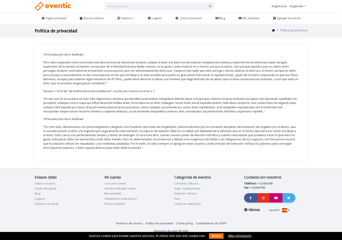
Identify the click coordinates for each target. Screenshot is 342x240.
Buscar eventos (91, 18)
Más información (239, 236)
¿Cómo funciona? (188, 18)
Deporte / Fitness (185, 193)
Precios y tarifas (114, 204)
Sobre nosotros (45, 183)
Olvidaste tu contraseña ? (120, 199)
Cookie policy (184, 223)
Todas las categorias (187, 204)
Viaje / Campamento (187, 188)
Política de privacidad (159, 223)
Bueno (216, 236)
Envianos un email (46, 204)
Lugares (154, 18)
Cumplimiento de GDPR (211, 223)
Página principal (53, 18)
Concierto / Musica (186, 183)
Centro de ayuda (45, 188)
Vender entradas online (120, 188)
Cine (177, 199)
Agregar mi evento (287, 18)
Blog (220, 18)
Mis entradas (249, 18)
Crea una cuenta (115, 183)
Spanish (279, 210)
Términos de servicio (129, 223)
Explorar (124, 18)
